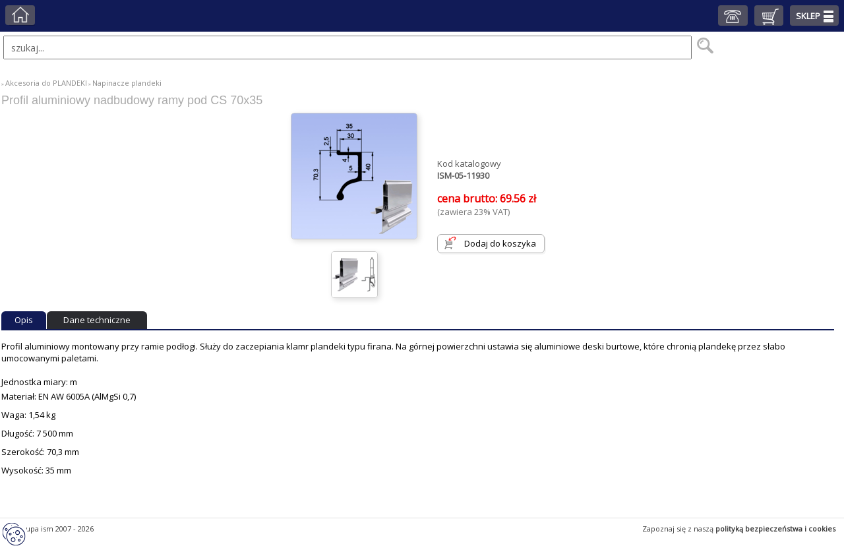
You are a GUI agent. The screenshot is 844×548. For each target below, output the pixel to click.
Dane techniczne (97, 320)
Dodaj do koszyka (500, 243)
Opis (24, 320)
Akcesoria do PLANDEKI (46, 83)
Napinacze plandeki (127, 83)
